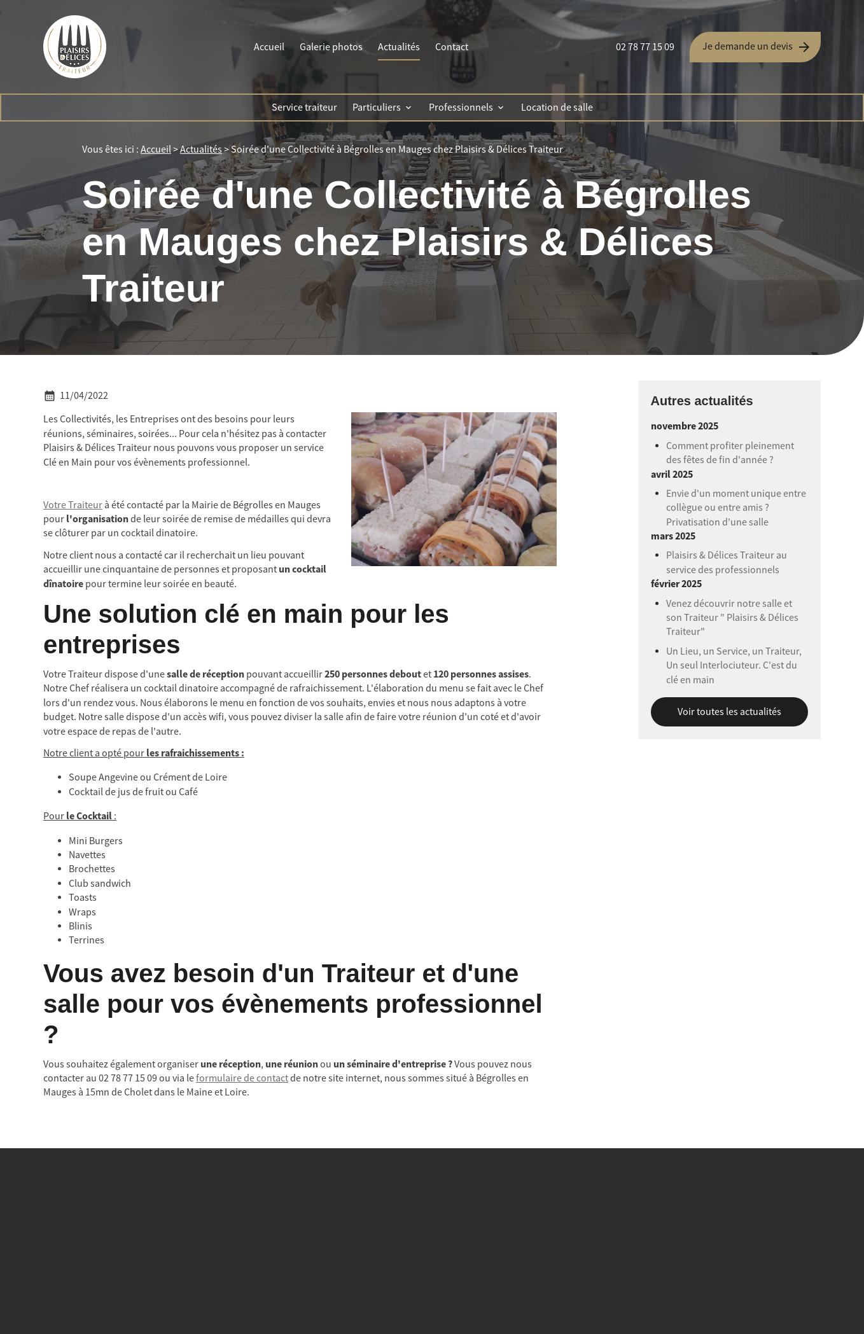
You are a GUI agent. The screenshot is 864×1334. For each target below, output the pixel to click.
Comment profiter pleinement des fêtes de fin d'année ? (730, 453)
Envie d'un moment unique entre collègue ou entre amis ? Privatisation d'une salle (736, 508)
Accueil (269, 47)
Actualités (399, 47)
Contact (451, 47)
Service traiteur (304, 107)
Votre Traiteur (72, 505)
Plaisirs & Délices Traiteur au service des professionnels (726, 562)
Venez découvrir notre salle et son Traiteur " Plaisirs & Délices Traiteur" (732, 618)
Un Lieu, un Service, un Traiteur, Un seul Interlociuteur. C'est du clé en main (734, 665)
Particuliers (376, 107)
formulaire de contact (242, 1078)
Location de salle (557, 107)
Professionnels (461, 107)
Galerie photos (331, 47)
